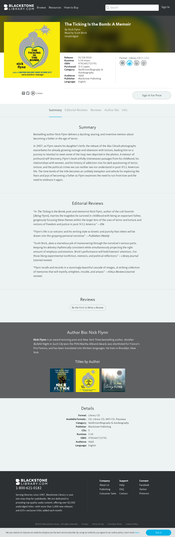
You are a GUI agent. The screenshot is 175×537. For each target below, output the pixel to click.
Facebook (144, 485)
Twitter (143, 489)
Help (121, 485)
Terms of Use (98, 524)
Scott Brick (80, 33)
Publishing (105, 489)
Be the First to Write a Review (87, 308)
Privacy (85, 524)
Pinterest (144, 493)
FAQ (121, 489)
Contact (123, 493)
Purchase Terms (115, 524)
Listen (39, 93)
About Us (104, 485)
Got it (159, 533)
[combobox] (132, 8)
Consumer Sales (108, 493)
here (137, 533)
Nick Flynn (74, 29)
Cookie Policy (132, 524)
